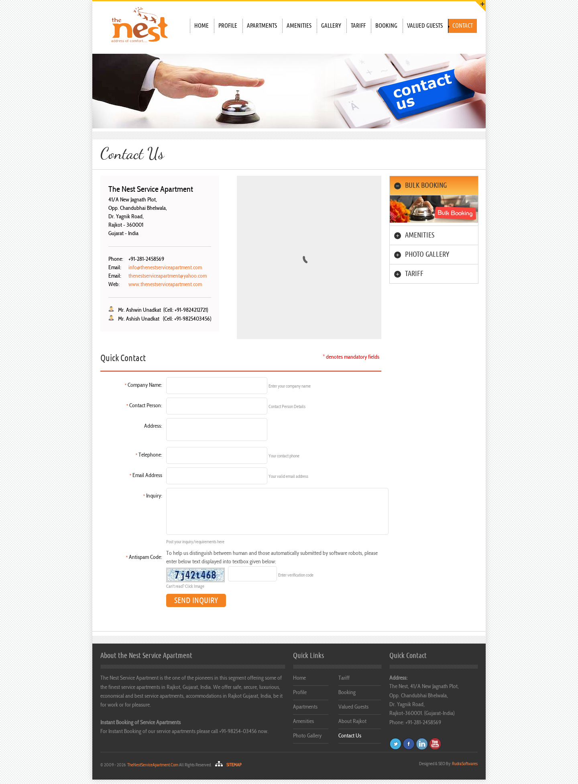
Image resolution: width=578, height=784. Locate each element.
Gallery (331, 26)
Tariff (358, 26)
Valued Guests (425, 26)
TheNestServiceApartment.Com (152, 765)
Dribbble (435, 744)
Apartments (262, 26)
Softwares (465, 764)
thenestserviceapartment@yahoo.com (167, 276)
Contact (462, 26)
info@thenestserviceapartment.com (165, 268)
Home (201, 26)
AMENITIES (419, 235)
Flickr (422, 744)
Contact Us (349, 736)
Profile (227, 26)
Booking (386, 26)
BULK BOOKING (426, 185)
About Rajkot (352, 722)
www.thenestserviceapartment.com (165, 285)
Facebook (409, 744)
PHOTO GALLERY (427, 254)
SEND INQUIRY (196, 600)
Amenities (299, 26)
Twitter (395, 744)
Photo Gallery (307, 736)
